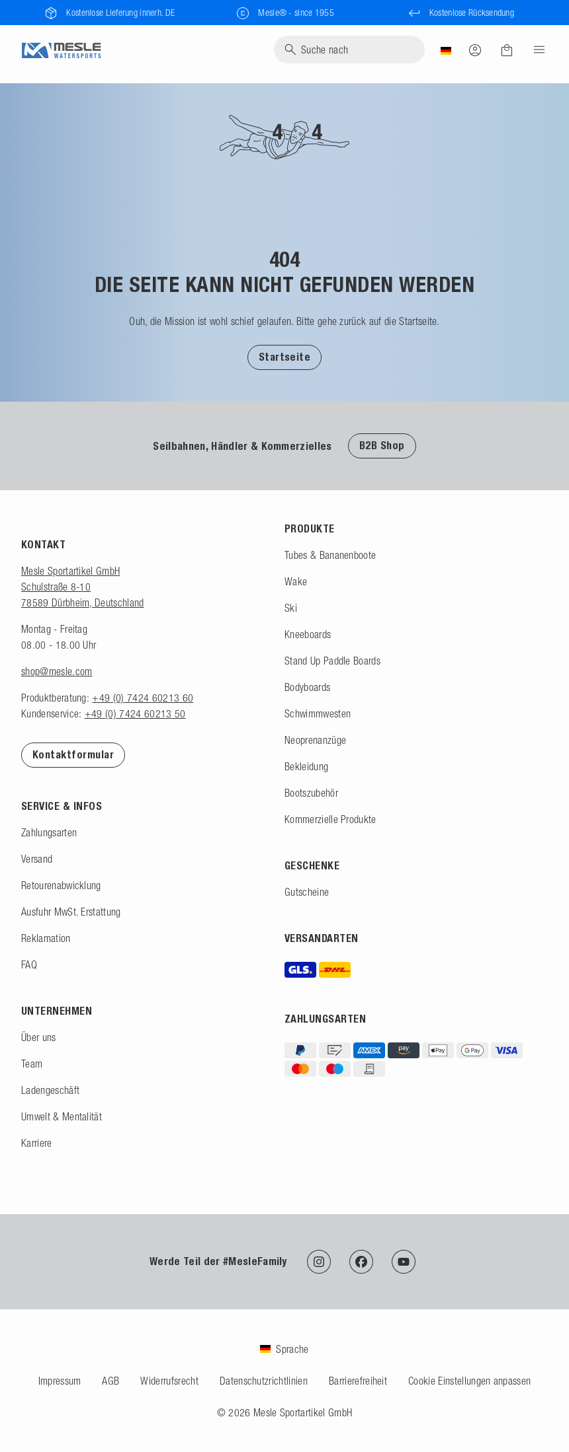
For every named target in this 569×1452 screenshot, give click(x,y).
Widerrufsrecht (169, 1381)
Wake (295, 581)
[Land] (446, 49)
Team (31, 1064)
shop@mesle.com (56, 671)
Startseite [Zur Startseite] (285, 357)
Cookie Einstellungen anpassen (469, 1381)
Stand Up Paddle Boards (332, 661)
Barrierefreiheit (358, 1381)
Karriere (36, 1143)
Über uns (38, 1037)
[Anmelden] (475, 49)
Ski (290, 608)
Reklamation (46, 938)
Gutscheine (306, 892)
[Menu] (535, 49)
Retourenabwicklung (61, 885)
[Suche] (349, 49)
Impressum (59, 1381)
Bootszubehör (311, 793)
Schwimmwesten (317, 713)
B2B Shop (382, 445)
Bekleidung (306, 766)
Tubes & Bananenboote (330, 555)
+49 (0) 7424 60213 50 (135, 713)
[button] (284, 357)
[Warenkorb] (507, 50)
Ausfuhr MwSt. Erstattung (71, 912)
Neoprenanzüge (315, 740)
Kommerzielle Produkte (330, 819)
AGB (110, 1381)
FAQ (29, 964)
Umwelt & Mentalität (61, 1116)
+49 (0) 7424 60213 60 (142, 698)
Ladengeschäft (50, 1090)
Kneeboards (307, 634)
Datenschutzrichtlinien (264, 1381)
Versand (36, 859)
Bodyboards (307, 687)
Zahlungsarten (49, 832)
